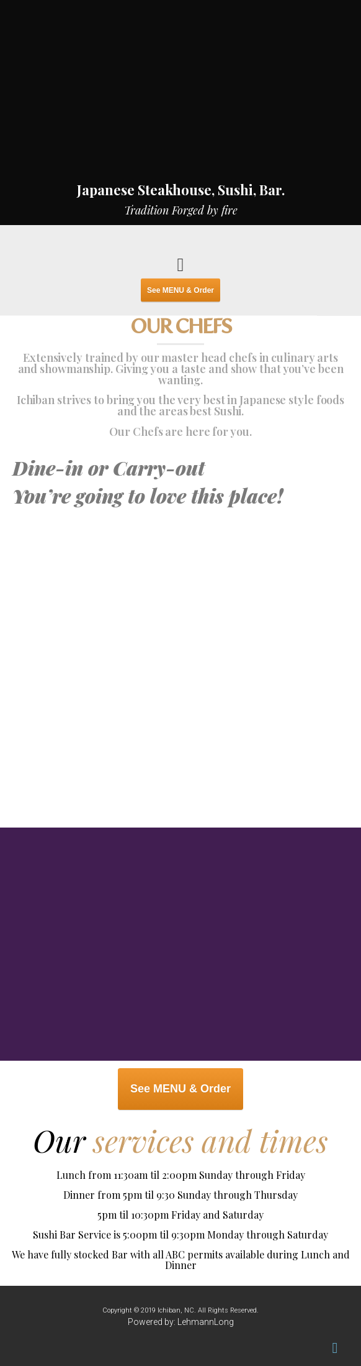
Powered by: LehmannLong (181, 1322)
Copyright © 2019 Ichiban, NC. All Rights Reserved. (180, 1310)
